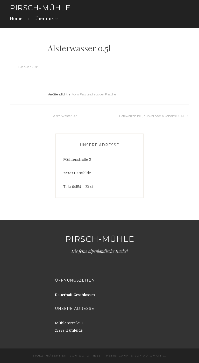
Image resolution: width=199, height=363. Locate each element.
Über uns (44, 18)
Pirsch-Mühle (40, 7)
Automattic (154, 355)
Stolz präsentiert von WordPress (67, 355)
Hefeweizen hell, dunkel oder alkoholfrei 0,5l (151, 116)
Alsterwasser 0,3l (65, 116)
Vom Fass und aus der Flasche (94, 94)
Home (16, 18)
